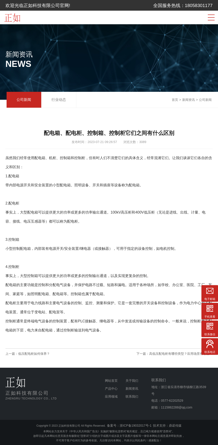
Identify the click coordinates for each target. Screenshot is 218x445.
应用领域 (111, 396)
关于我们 (132, 380)
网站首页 (111, 380)
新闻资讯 (188, 100)
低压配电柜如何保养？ (34, 353)
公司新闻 (24, 100)
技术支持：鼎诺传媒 (167, 425)
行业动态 (58, 100)
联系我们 (132, 396)
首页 (175, 100)
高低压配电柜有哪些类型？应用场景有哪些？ (181, 353)
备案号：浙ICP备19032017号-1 (129, 425)
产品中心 (111, 388)
